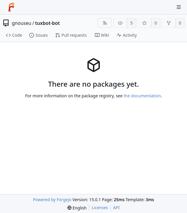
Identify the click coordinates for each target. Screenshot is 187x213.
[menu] (77, 208)
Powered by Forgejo (52, 199)
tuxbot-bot (47, 23)
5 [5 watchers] (131, 23)
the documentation (142, 96)
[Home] (11, 7)
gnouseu (21, 23)
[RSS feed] (105, 23)
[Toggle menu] (178, 7)
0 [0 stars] (156, 23)
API (116, 207)
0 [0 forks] (180, 23)
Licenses (100, 207)
